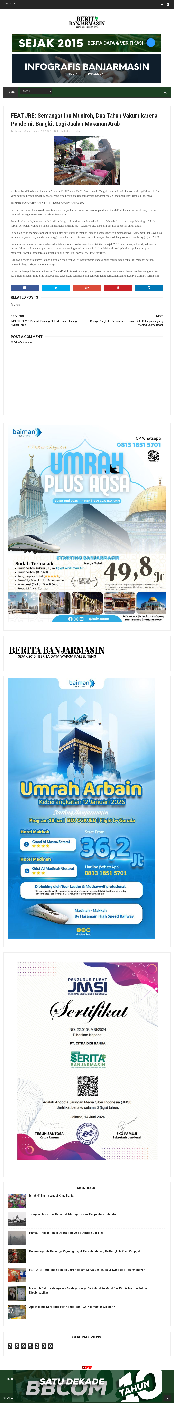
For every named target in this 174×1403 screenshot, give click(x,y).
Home (11, 92)
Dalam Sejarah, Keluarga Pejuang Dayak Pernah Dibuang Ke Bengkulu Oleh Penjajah (85, 1251)
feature (78, 131)
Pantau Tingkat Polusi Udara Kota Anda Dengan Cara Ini (66, 1232)
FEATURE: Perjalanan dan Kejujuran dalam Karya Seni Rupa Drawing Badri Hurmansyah (87, 1269)
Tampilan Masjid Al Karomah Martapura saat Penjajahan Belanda (72, 1214)
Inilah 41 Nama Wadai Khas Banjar (52, 1195)
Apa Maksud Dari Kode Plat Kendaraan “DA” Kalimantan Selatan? (72, 1307)
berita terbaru (64, 131)
